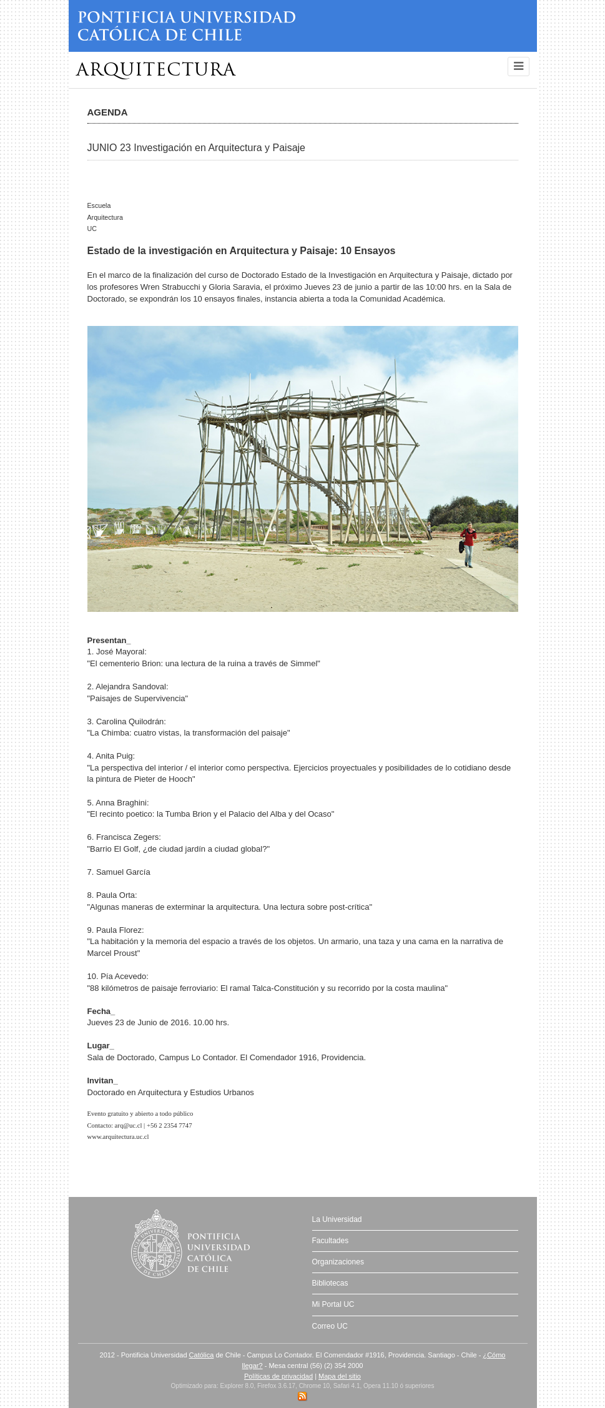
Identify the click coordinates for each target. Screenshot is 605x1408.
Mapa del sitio (339, 1376)
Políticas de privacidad (278, 1376)
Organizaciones (338, 1262)
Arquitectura (156, 71)
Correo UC (330, 1326)
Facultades (330, 1240)
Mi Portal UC (333, 1304)
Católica (201, 1355)
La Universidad (337, 1219)
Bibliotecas (330, 1283)
